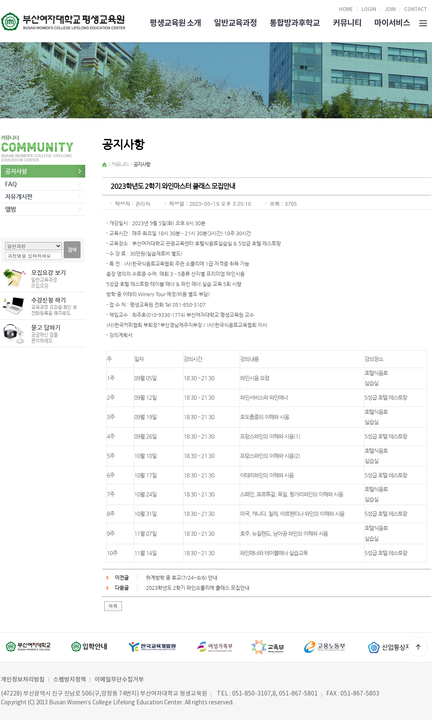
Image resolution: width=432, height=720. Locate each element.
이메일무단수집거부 (119, 679)
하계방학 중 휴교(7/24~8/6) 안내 (181, 578)
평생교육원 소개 (175, 23)
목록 (113, 605)
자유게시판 (18, 196)
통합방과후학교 (295, 23)
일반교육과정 (235, 23)
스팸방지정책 (69, 679)
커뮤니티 (347, 23)
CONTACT (415, 9)
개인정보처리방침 (23, 679)
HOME (346, 9)
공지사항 (16, 171)
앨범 (10, 209)
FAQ (11, 183)
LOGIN (369, 9)
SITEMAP (423, 22)
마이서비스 (392, 23)
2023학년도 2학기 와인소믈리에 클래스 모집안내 (197, 588)
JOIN (390, 9)
